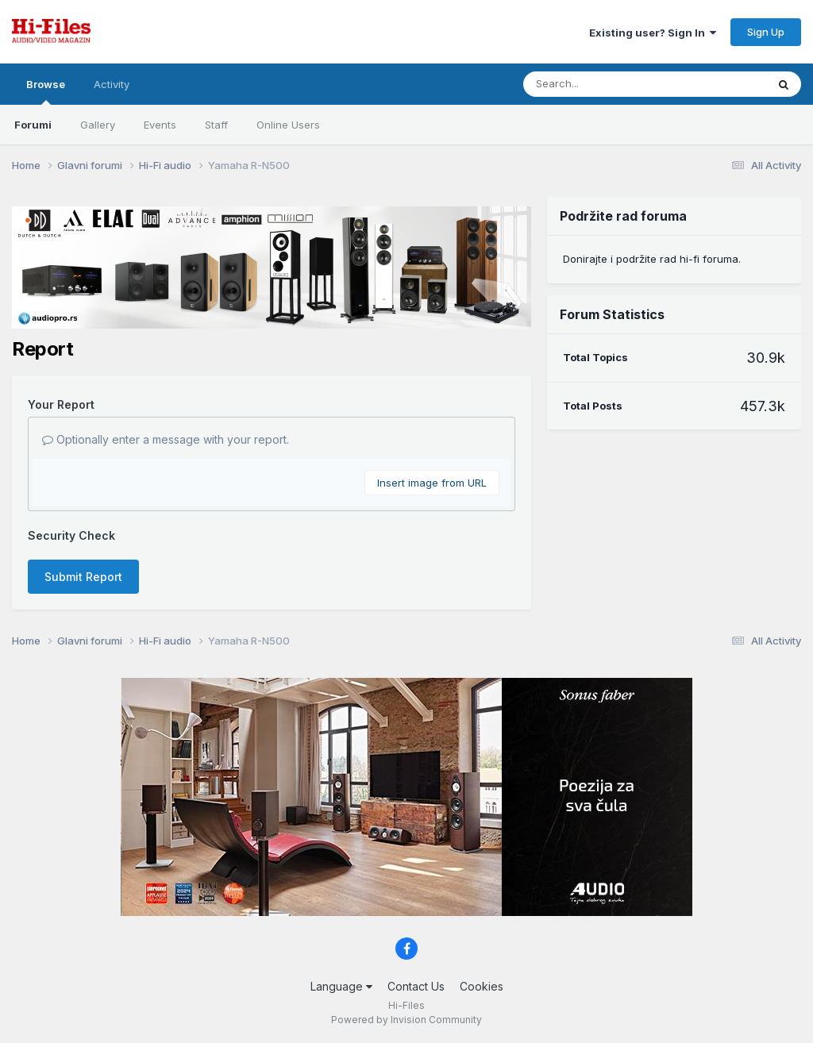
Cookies (481, 986)
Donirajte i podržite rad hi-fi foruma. (652, 258)
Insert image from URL (432, 482)
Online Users (288, 124)
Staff (216, 124)
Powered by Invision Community (406, 1020)
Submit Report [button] (83, 576)
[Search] (601, 84)
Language (341, 986)
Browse (45, 91)
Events (160, 124)
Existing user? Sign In (652, 32)
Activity (111, 84)
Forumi (33, 124)
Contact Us (416, 986)
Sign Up (765, 31)
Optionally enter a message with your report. (165, 439)
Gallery (97, 124)
